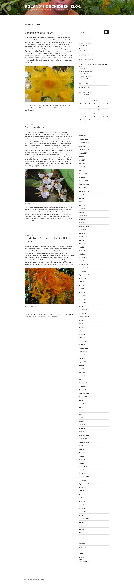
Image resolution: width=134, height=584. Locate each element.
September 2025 (84, 149)
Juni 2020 (82, 369)
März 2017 (82, 505)
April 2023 (82, 250)
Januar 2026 (82, 135)
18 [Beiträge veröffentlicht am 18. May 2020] (80, 116)
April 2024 (82, 209)
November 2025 (84, 142)
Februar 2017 (83, 508)
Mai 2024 (82, 205)
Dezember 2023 (84, 222)
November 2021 (84, 309)
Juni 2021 (81, 327)
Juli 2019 (81, 407)
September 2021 (84, 316)
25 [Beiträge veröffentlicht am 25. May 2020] (81, 119)
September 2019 (84, 400)
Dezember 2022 (83, 264)
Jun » (103, 123)
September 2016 (84, 522)
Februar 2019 (83, 424)
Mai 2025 (82, 163)
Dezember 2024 (84, 181)
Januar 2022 (82, 303)
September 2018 (84, 442)
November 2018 (84, 435)
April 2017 (82, 501)
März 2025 (82, 170)
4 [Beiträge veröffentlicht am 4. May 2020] (80, 110)
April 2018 (82, 459)
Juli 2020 (81, 365)
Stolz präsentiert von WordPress (34, 579)
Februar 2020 (83, 383)
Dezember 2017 (83, 473)
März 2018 (82, 463)
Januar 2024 (82, 219)
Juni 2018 (82, 452)
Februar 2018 (83, 466)
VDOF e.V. (82, 559)
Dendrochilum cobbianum (86, 54)
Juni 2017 (81, 494)
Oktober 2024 (83, 188)
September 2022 (84, 275)
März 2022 (82, 296)
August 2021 (82, 320)
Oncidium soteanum (85, 77)
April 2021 (82, 334)
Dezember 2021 (83, 306)
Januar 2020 (82, 386)
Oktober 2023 (83, 229)
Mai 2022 (81, 289)
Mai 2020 (82, 372)
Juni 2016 (82, 532)
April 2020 (82, 376)
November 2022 (84, 268)
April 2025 (82, 167)
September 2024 (84, 191)
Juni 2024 (82, 202)
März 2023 (82, 254)
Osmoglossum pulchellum (86, 59)
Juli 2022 (81, 282)
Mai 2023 (82, 247)
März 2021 (82, 337)
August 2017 (82, 487)
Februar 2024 (83, 215)
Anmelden (82, 557)
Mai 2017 (81, 498)
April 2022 (82, 292)
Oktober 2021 (83, 313)
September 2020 (84, 358)
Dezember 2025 (84, 139)
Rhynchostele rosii (35, 127)
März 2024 (82, 212)
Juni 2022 (82, 285)
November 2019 (84, 393)
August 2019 (83, 404)
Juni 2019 (82, 411)
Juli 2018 (81, 449)
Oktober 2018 (83, 438)
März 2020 (82, 379)
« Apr (84, 123)
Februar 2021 (83, 341)
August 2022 (83, 278)
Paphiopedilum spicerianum (87, 82)
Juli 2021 (81, 323)
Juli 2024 (81, 198)
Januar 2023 (82, 261)
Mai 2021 (81, 330)
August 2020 (83, 362)
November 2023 (84, 226)
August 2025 (83, 153)
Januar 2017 (82, 512)
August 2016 (83, 526)
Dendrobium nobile (84, 49)
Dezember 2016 (83, 515)
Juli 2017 (81, 491)
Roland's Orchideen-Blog (53, 6)
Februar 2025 (83, 174)
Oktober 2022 (83, 271)
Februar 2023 (83, 257)
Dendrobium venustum (85, 71)
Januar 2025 (82, 177)
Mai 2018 (81, 456)
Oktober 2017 (83, 480)
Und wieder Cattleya (85, 92)
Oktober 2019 (83, 397)
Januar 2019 (82, 428)
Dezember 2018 (83, 431)
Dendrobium (82, 547)
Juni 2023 (82, 243)
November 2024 (84, 184)
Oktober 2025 (83, 146)
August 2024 (83, 195)
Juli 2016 (81, 529)
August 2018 (83, 445)
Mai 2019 (81, 414)
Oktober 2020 (83, 355)
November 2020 (84, 351)
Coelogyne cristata (84, 43)
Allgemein (82, 543)
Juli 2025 (81, 156)
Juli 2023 (81, 240)
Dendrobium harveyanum (39, 32)
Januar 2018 (82, 470)
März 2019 (82, 421)
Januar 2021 (82, 344)
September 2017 (84, 484)
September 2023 (84, 233)
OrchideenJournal (84, 561)
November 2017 (84, 477)
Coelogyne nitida (84, 87)
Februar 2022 (83, 299)
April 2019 (82, 417)
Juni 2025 (82, 160)
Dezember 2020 (84, 348)
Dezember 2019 (83, 390)
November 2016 (84, 519)
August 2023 (83, 236)
